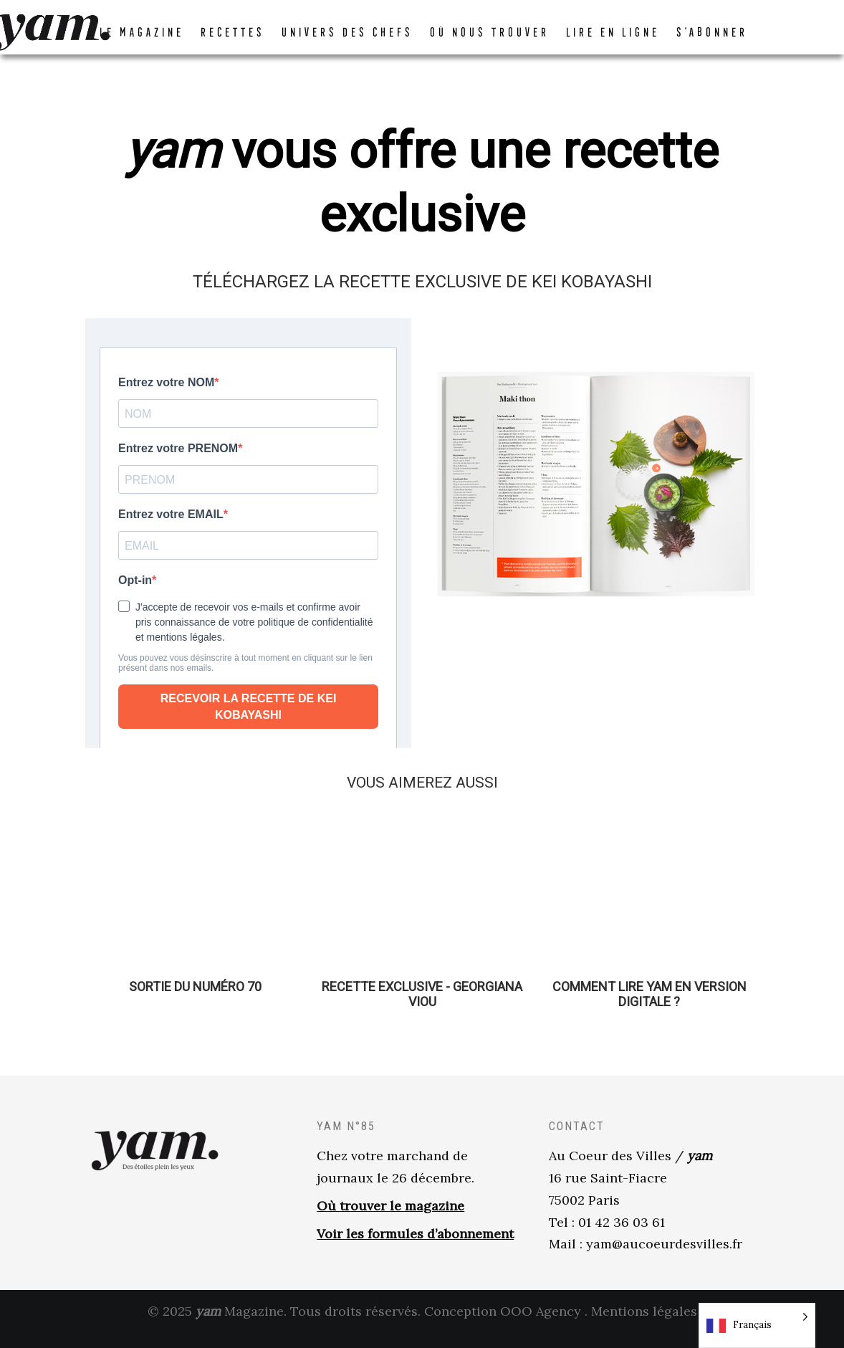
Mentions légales (644, 1325)
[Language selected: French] (757, 1325)
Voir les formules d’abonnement (415, 1248)
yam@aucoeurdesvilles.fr (664, 1258)
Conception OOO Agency (502, 1325)
